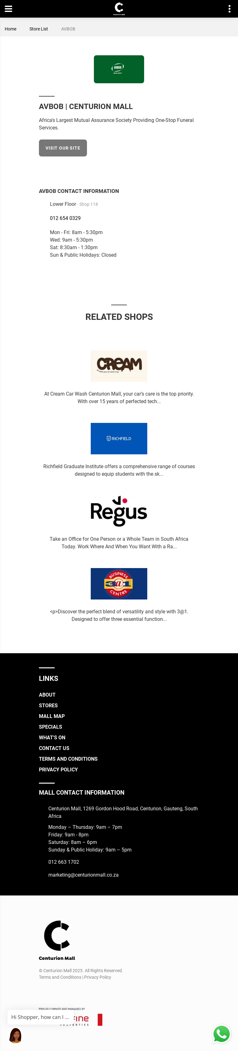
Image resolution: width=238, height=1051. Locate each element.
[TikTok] (66, 992)
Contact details (226, 9)
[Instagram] (55, 992)
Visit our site (63, 148)
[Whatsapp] (78, 992)
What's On (52, 738)
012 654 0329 (65, 218)
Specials (50, 727)
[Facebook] (195, 168)
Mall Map (52, 716)
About (47, 695)
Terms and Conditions (68, 759)
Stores (48, 706)
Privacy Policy (58, 770)
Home (10, 28)
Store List (39, 28)
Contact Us (54, 748)
